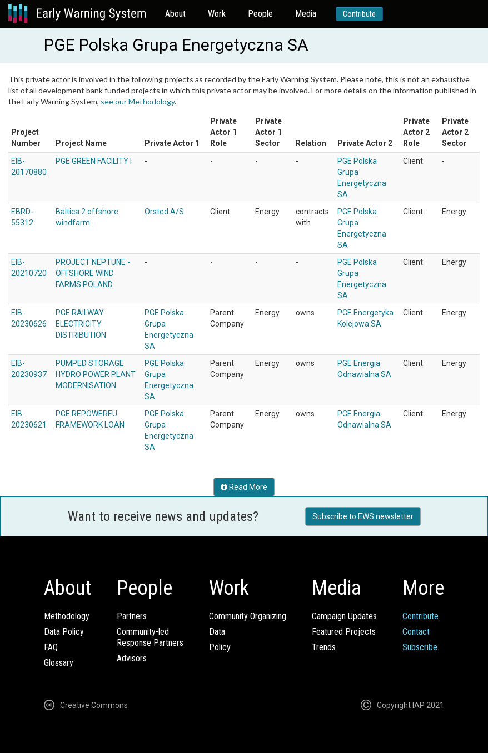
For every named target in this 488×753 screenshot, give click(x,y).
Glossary (58, 662)
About (175, 13)
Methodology (66, 616)
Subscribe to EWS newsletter (363, 516)
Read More (244, 487)
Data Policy (64, 631)
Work (217, 13)
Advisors (132, 658)
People (260, 13)
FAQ (51, 647)
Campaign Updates (344, 616)
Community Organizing (247, 616)
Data (217, 631)
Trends (324, 647)
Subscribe (419, 647)
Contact (416, 631)
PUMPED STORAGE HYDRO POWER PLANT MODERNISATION (96, 374)
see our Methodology (138, 101)
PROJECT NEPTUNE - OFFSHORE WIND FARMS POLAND (93, 273)
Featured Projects (344, 631)
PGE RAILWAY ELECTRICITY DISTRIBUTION (81, 323)
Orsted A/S (164, 211)
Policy (220, 647)
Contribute (359, 13)
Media (305, 13)
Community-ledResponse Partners (150, 637)
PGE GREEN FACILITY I (94, 161)
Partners (132, 616)
